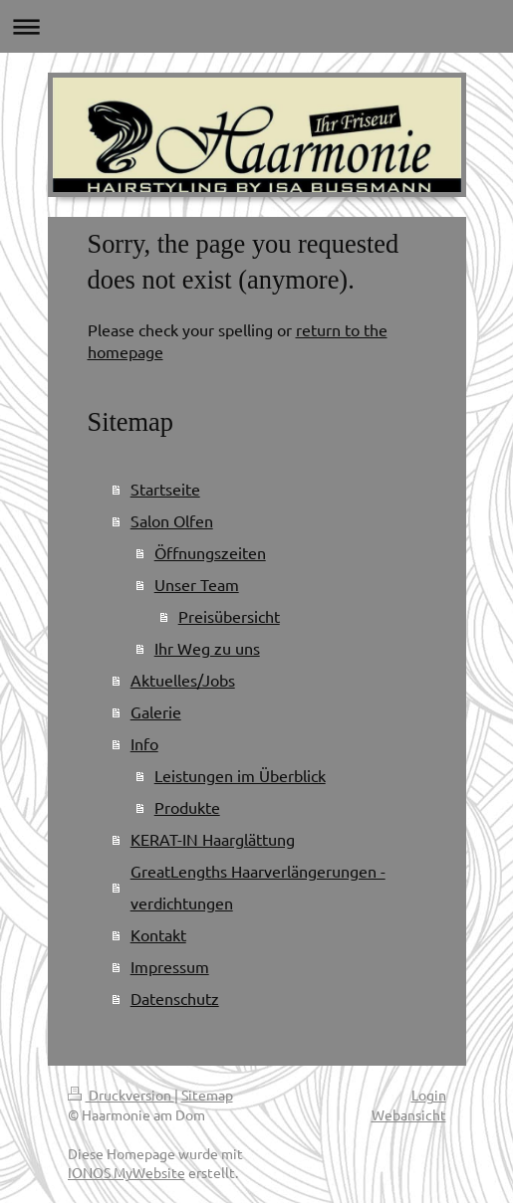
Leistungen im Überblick (240, 775)
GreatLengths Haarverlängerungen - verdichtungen (257, 886)
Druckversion (121, 1094)
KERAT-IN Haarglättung (212, 839)
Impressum (169, 966)
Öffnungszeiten (210, 552)
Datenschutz (174, 998)
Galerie (155, 711)
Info (144, 743)
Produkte (187, 807)
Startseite (165, 489)
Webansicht (409, 1114)
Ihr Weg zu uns (207, 648)
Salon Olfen (171, 520)
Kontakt (158, 934)
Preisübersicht (229, 616)
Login (428, 1094)
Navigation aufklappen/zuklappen (256, 26)
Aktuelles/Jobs (182, 680)
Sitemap (207, 1094)
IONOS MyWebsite (126, 1172)
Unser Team (196, 584)
